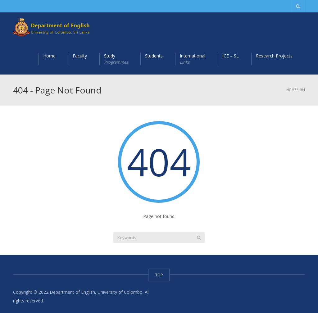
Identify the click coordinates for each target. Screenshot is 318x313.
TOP (159, 275)
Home (49, 56)
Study (116, 59)
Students (154, 56)
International (192, 59)
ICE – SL (230, 56)
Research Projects (274, 56)
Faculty (80, 56)
